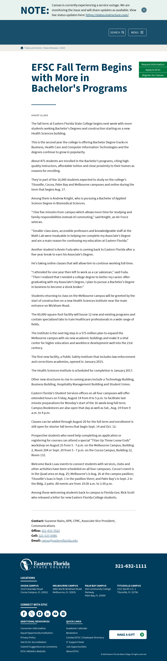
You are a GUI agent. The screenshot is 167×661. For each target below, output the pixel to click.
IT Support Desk (75, 642)
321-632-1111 (131, 566)
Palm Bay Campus (95, 585)
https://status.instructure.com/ (107, 15)
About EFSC (72, 651)
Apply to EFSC (153, 69)
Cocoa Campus (30, 585)
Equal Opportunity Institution (37, 632)
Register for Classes (153, 75)
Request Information (153, 64)
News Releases (51, 47)
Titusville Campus (129, 585)
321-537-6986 (48, 535)
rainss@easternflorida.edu (59, 540)
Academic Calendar (76, 628)
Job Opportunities (76, 646)
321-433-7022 (50, 531)
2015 (62, 47)
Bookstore (72, 632)
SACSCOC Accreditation (33, 642)
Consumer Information (33, 628)
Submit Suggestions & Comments (39, 646)
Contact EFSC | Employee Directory (85, 637)
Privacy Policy (28, 637)
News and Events (33, 47)
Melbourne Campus (65, 585)
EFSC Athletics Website (33, 651)
